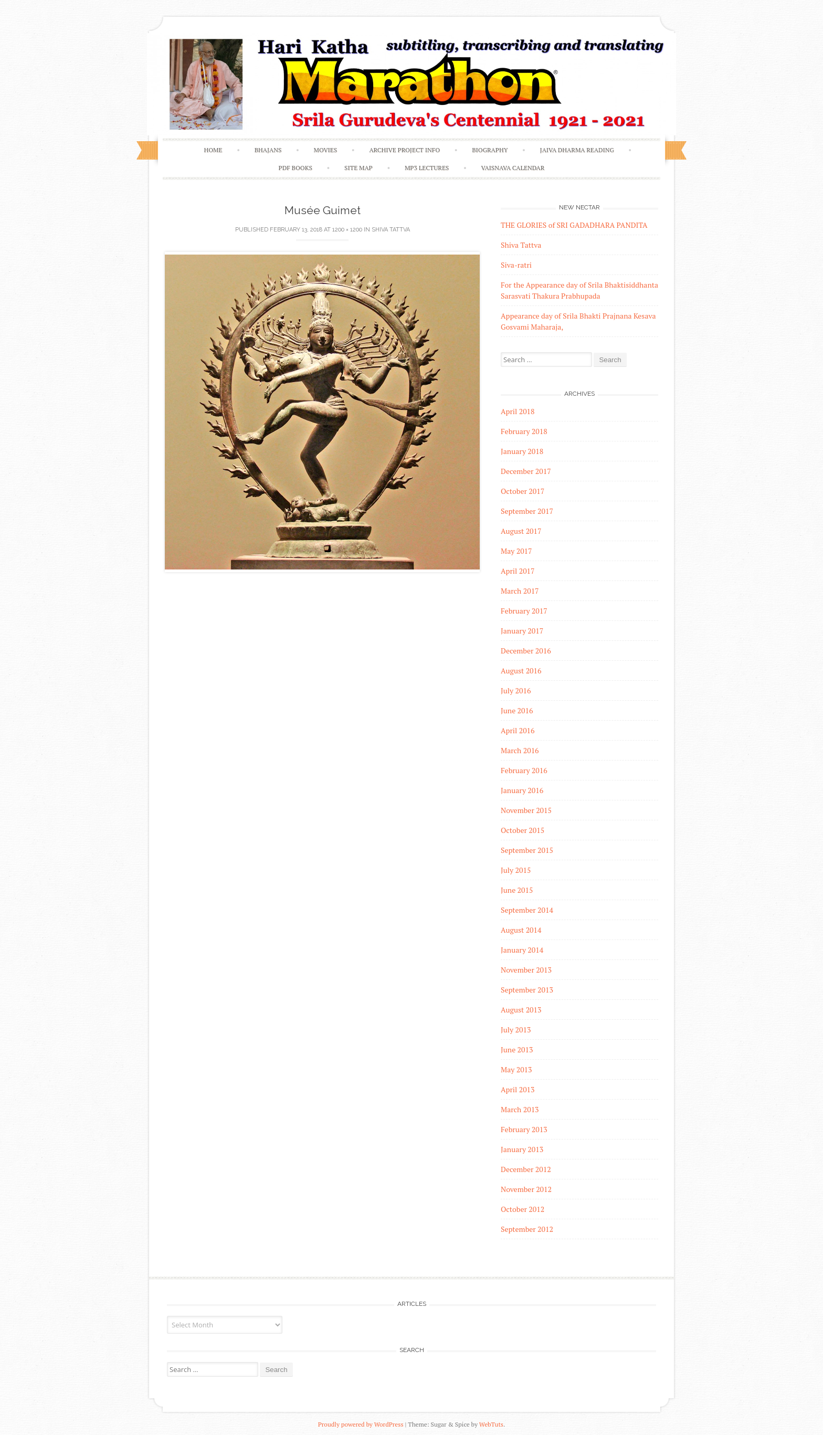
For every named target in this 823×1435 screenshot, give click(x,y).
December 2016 (526, 651)
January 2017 (522, 631)
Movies (325, 150)
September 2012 (527, 1229)
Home (213, 150)
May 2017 (516, 551)
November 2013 (526, 970)
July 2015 (516, 870)
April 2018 (518, 411)
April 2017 (518, 571)
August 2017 (521, 531)
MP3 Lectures (427, 168)
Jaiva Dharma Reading (577, 150)
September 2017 (527, 511)
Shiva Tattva (391, 229)
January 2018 (522, 451)
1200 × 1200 (347, 229)
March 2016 (520, 750)
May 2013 (516, 1069)
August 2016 (521, 671)
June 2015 (517, 890)
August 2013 (521, 1010)
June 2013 (517, 1049)
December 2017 (526, 471)
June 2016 (517, 710)
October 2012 (522, 1209)
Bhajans (268, 150)
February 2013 (524, 1129)
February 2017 (524, 611)
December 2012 (526, 1169)
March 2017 (520, 591)
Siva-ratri (516, 265)
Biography (490, 150)
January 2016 (522, 790)
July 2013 (516, 1030)
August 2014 (521, 930)
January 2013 (522, 1149)
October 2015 (522, 830)
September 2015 (527, 850)
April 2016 (518, 730)
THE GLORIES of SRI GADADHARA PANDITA (574, 225)
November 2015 (526, 810)
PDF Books (295, 168)
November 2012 (526, 1189)
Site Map (358, 168)
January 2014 (522, 950)
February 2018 (524, 431)
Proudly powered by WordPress (361, 1424)
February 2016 (524, 770)
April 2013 (518, 1089)
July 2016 (516, 690)
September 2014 (527, 910)
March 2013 (520, 1109)
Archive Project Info (404, 150)
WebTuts (491, 1424)
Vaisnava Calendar (512, 168)
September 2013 (527, 990)
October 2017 (522, 491)
